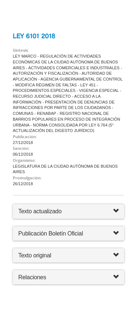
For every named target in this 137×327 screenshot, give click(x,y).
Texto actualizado (40, 211)
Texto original (34, 255)
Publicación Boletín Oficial (50, 233)
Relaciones (68, 277)
